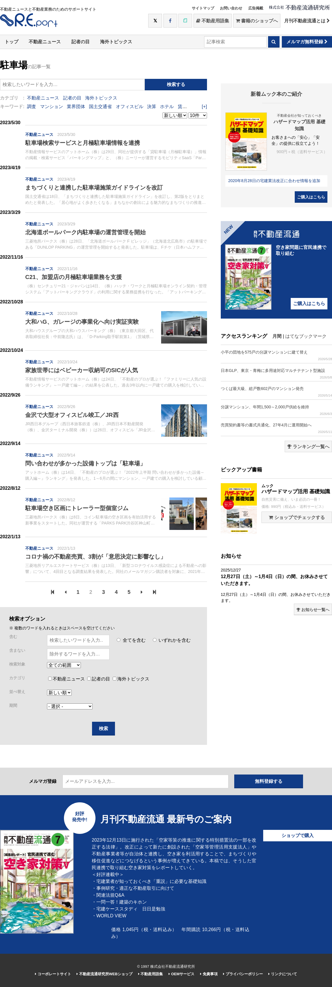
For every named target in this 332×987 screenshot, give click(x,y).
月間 (277, 336)
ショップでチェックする (297, 517)
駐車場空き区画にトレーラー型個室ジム (76, 508)
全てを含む (131, 640)
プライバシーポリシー (243, 974)
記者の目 (80, 41)
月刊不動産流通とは (307, 20)
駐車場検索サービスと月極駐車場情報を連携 (82, 143)
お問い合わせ (231, 8)
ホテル (167, 106)
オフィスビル (129, 106)
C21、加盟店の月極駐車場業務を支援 (73, 277)
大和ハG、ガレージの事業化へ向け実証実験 (82, 322)
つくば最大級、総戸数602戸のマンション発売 (276, 391)
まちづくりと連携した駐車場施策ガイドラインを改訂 (94, 187)
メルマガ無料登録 (306, 41)
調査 (31, 106)
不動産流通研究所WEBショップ (104, 974)
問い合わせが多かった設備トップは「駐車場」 (85, 463)
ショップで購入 (298, 835)
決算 (151, 106)
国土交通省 (100, 106)
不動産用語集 (212, 20)
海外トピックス (116, 41)
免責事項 (209, 974)
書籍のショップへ (257, 20)
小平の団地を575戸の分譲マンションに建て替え (276, 355)
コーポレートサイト (53, 974)
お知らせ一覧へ (312, 609)
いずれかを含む (172, 640)
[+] (204, 106)
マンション (51, 106)
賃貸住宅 (187, 106)
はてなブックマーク (306, 336)
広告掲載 (255, 8)
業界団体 (76, 106)
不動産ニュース (45, 41)
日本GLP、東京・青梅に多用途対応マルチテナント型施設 (276, 373)
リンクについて (282, 974)
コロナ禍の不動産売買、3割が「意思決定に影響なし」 (95, 556)
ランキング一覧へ (308, 446)
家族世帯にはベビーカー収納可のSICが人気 (81, 370)
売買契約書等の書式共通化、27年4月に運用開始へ (276, 428)
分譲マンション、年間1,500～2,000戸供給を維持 (276, 410)
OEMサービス (181, 974)
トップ (11, 41)
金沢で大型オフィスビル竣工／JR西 (72, 415)
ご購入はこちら (311, 197)
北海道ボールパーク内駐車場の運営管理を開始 (85, 232)
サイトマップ (203, 8)
